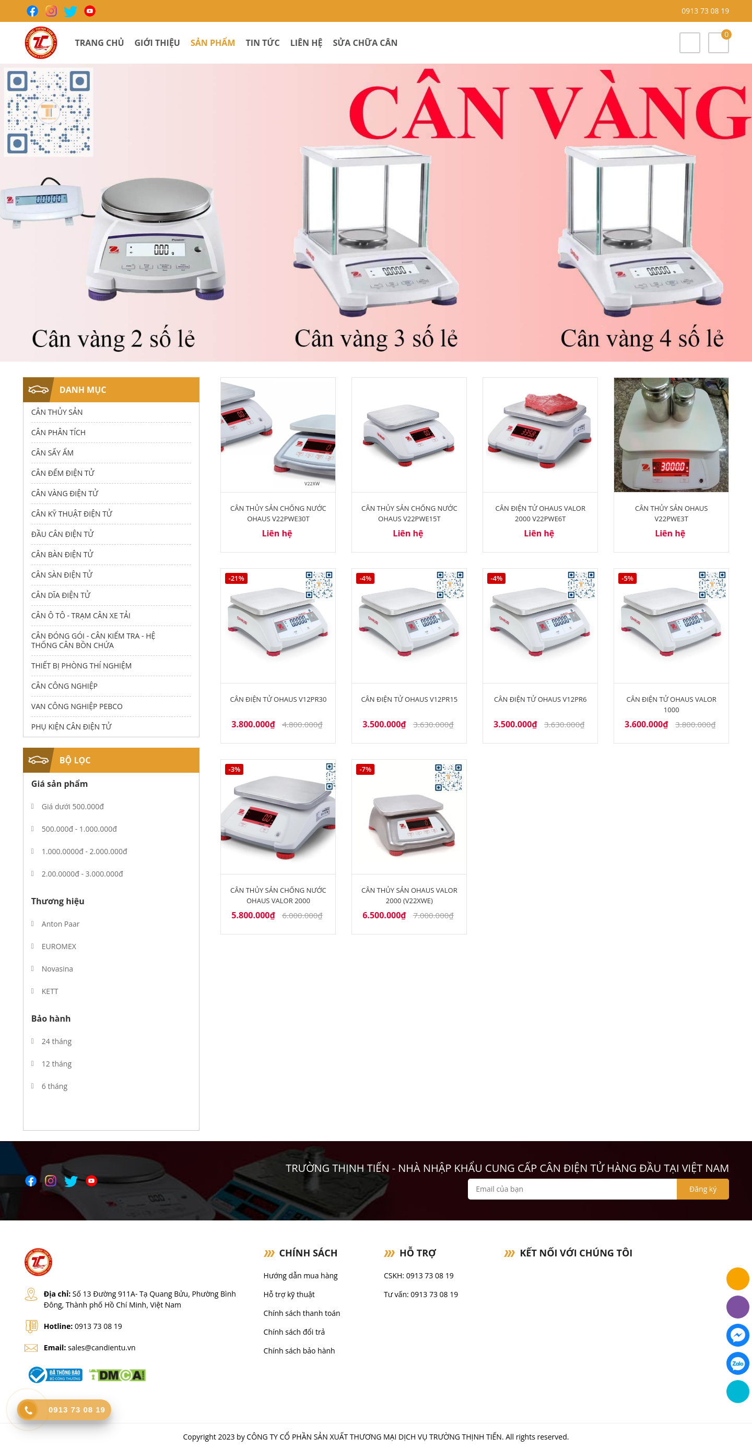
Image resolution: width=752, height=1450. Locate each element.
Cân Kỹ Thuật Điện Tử (71, 514)
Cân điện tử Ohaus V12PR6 (540, 699)
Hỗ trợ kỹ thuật (289, 1294)
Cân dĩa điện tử (60, 595)
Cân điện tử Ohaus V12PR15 (409, 699)
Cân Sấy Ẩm (52, 453)
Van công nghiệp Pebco (77, 706)
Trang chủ (99, 43)
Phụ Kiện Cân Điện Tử (71, 727)
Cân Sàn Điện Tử (61, 575)
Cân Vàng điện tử (64, 493)
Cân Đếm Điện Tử (63, 473)
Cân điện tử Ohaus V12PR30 (278, 699)
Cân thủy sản (57, 412)
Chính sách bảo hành (299, 1351)
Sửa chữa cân (365, 43)
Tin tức (262, 43)
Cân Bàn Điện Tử (62, 554)
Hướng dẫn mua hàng (301, 1275)
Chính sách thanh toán (302, 1313)
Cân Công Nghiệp (64, 686)
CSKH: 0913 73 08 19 (419, 1275)
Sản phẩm (213, 43)
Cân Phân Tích (58, 432)
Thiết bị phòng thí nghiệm (81, 665)
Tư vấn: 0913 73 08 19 (421, 1294)
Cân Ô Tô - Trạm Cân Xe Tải (81, 615)
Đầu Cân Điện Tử (62, 534)
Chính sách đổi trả (294, 1332)
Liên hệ (306, 43)
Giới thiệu (157, 43)
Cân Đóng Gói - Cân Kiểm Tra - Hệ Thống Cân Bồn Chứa (93, 640)
